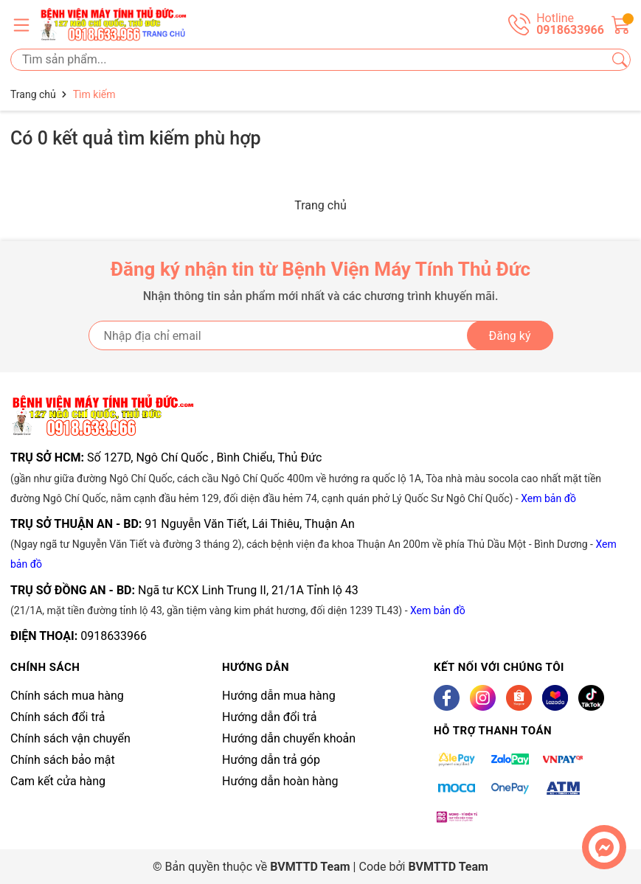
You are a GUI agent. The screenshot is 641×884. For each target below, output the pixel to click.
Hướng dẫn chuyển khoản (289, 738)
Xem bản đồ (548, 498)
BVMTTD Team (448, 867)
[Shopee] (519, 698)
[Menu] (21, 24)
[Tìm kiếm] (620, 60)
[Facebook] (447, 698)
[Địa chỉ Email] (321, 335)
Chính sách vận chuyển (70, 738)
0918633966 (113, 636)
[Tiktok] (591, 698)
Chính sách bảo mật (62, 760)
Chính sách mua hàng (67, 696)
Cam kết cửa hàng (57, 781)
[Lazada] (555, 698)
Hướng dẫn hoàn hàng (280, 781)
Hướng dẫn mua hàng (279, 696)
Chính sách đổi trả (57, 717)
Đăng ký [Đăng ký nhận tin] (510, 336)
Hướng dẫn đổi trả (269, 717)
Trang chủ (320, 205)
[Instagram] (483, 698)
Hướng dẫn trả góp (271, 760)
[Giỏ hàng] (621, 23)
